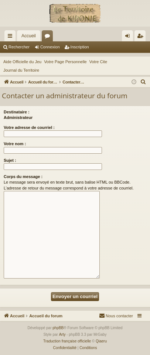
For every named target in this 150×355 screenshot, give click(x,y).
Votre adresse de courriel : (29, 127)
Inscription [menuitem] (142, 37)
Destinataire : (17, 112)
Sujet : (10, 160)
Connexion (50, 47)
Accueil (28, 35)
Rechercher (19, 47)
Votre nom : (15, 143)
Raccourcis (11, 37)
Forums (49, 37)
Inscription (80, 47)
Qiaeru (101, 341)
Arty (62, 334)
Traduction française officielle (67, 341)
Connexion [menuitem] (129, 37)
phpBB (58, 328)
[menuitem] (143, 82)
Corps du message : (23, 176)
